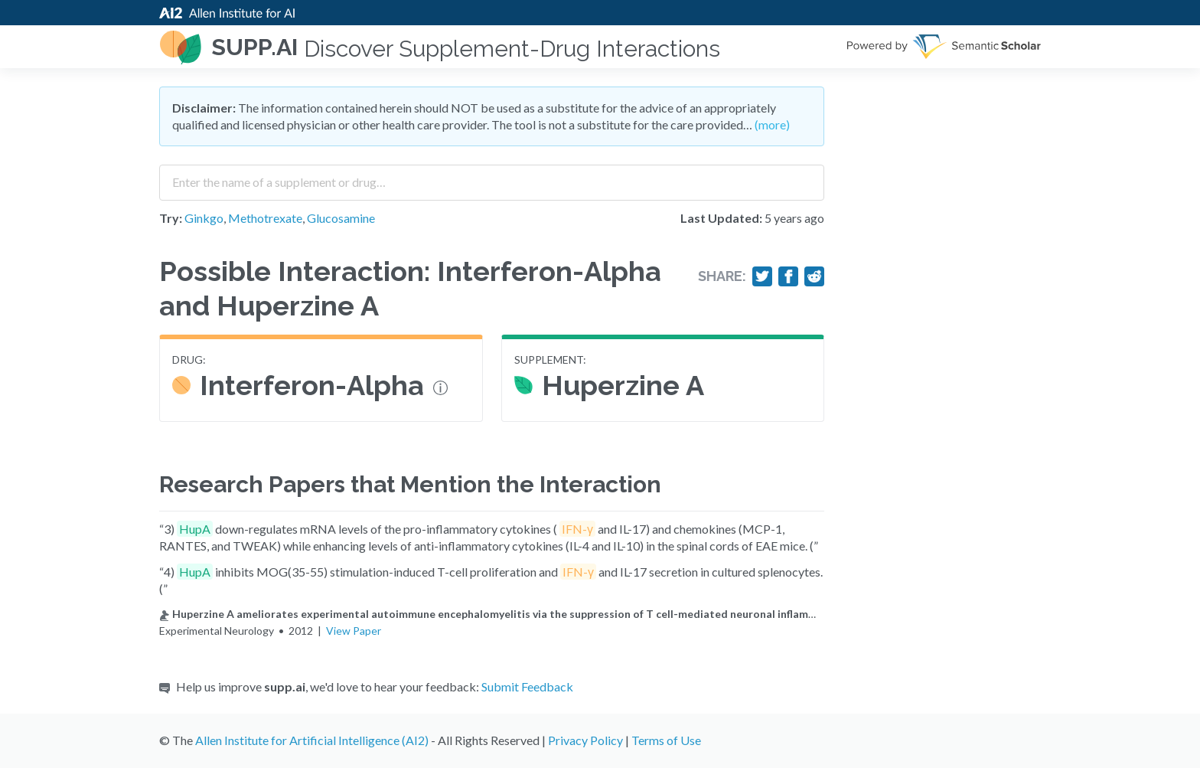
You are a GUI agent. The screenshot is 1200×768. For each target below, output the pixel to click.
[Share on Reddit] (814, 276)
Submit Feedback (527, 686)
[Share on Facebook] (788, 276)
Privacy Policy (585, 740)
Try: (170, 218)
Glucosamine (341, 218)
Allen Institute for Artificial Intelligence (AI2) (312, 740)
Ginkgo (203, 218)
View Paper (353, 630)
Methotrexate (265, 218)
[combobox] (491, 177)
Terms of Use (666, 740)
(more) (772, 124)
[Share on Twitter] (762, 276)
